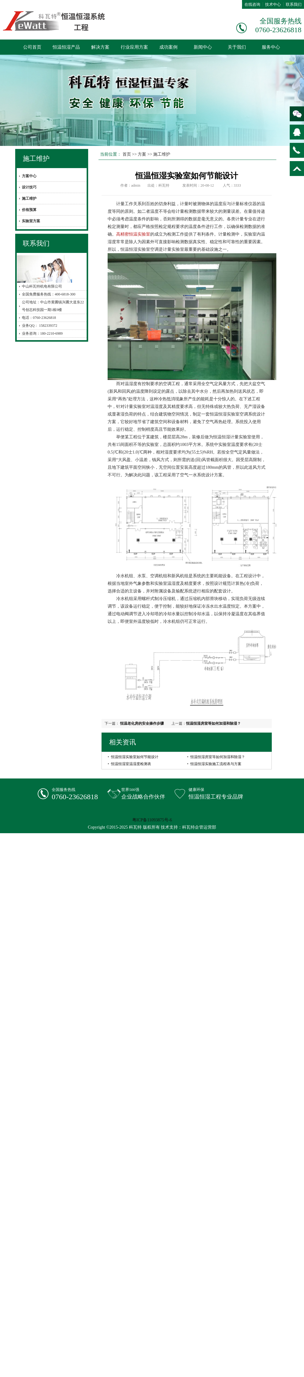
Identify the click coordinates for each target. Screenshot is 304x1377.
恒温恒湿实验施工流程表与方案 (215, 764)
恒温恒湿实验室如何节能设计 (134, 757)
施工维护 (36, 158)
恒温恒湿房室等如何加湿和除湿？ (213, 723)
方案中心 (29, 176)
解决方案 (100, 47)
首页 (127, 154)
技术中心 (273, 4)
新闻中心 (203, 47)
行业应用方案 (134, 47)
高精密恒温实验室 (133, 234)
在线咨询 (252, 4)
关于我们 (237, 47)
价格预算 (29, 210)
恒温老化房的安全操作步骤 (141, 723)
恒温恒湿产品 (66, 47)
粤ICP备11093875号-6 (152, 820)
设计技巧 (29, 187)
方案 (142, 154)
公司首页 (32, 47)
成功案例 (168, 47)
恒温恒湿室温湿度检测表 (131, 764)
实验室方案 (31, 221)
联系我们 (294, 4)
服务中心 (271, 47)
